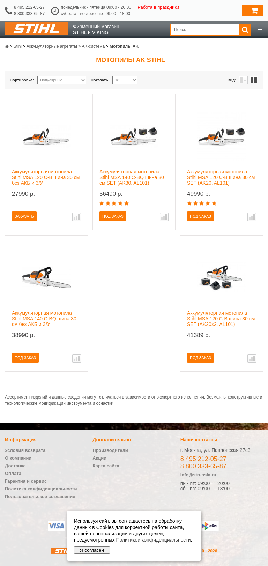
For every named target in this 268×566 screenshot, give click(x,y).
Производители (110, 450)
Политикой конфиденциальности (153, 540)
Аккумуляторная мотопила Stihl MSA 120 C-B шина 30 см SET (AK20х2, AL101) (221, 318)
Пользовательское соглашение (40, 496)
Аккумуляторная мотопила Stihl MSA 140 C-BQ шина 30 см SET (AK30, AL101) (131, 177)
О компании (18, 458)
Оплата (13, 473)
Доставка (15, 465)
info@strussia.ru (198, 474)
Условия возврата (25, 450)
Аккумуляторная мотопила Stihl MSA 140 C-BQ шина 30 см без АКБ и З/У (44, 318)
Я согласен (92, 550)
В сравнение (76, 217)
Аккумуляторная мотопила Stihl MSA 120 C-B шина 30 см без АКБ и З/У (46, 177)
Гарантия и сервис (26, 481)
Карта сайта (105, 465)
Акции (99, 458)
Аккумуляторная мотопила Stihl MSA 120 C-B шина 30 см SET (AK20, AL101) (221, 177)
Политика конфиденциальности (41, 488)
